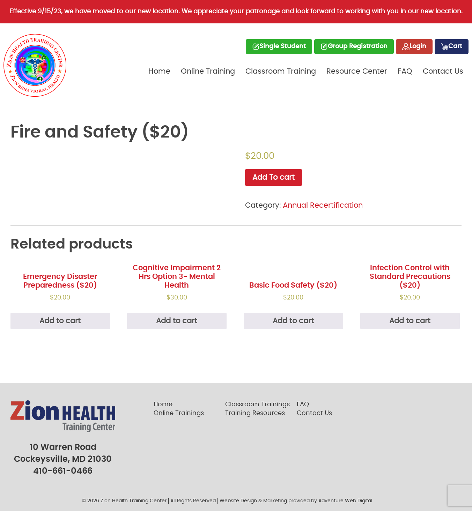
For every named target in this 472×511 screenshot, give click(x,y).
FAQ (405, 71)
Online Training (208, 71)
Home (159, 71)
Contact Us (443, 71)
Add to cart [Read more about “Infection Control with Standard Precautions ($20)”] (409, 321)
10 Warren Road (63, 447)
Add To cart (273, 177)
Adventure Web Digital (345, 500)
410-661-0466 (63, 471)
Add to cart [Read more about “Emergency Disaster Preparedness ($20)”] (60, 321)
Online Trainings (179, 413)
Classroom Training (280, 71)
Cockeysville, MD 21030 (63, 459)
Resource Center (356, 71)
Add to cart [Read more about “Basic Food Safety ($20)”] (293, 321)
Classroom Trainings (257, 404)
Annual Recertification (323, 205)
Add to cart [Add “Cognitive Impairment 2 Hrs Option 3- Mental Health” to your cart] (176, 321)
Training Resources (255, 413)
